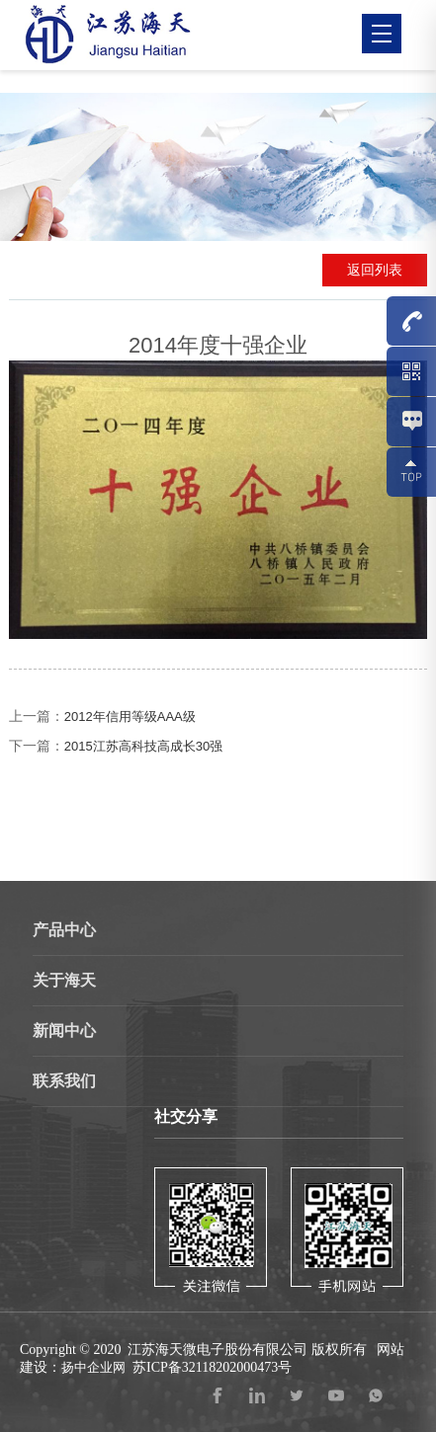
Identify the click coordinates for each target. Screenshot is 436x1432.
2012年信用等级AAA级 (130, 716)
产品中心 (64, 929)
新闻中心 (64, 1030)
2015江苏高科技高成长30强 (143, 746)
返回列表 (374, 270)
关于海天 (64, 980)
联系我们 (64, 1081)
